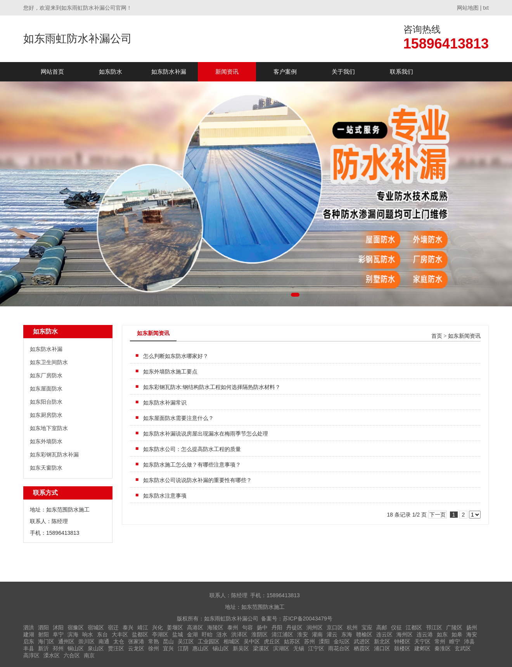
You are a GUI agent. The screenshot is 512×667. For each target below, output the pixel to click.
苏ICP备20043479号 (307, 618)
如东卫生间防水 (49, 362)
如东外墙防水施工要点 (170, 371)
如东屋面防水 (46, 388)
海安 (471, 634)
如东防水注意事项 (165, 495)
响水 (87, 634)
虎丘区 (272, 641)
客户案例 (285, 71)
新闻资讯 (227, 71)
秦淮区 (442, 648)
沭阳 (58, 627)
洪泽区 (239, 634)
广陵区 (454, 627)
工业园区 (209, 641)
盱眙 (207, 634)
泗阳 (43, 627)
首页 (436, 336)
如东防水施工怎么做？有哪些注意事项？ (192, 464)
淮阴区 (259, 634)
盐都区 (140, 634)
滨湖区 (281, 648)
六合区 (72, 655)
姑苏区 (292, 641)
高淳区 (31, 655)
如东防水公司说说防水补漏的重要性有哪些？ (197, 480)
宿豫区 (75, 627)
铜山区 (75, 648)
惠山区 (200, 648)
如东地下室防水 (49, 428)
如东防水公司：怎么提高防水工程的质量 (192, 449)
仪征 (396, 627)
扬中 (262, 627)
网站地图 (468, 8)
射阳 (43, 634)
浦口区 (382, 648)
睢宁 (454, 641)
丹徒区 (294, 627)
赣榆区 (364, 634)
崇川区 (86, 641)
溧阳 (324, 641)
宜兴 (168, 648)
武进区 (362, 641)
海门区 (46, 641)
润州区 (314, 627)
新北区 (382, 641)
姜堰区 (175, 627)
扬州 (471, 627)
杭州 (352, 627)
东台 (102, 634)
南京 (89, 655)
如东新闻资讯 (464, 336)
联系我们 (401, 71)
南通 (104, 641)
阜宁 (58, 634)
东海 (346, 634)
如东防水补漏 (168, 71)
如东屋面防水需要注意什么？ (178, 418)
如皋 (456, 634)
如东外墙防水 (46, 441)
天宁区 (422, 641)
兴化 (157, 627)
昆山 (168, 641)
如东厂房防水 (46, 375)
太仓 (118, 641)
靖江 (142, 627)
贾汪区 (116, 648)
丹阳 (277, 627)
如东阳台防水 (46, 402)
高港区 (195, 627)
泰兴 (128, 627)
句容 (247, 627)
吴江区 (186, 641)
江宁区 (316, 648)
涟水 (221, 634)
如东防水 (110, 71)
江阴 (183, 648)
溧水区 (51, 655)
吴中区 (252, 641)
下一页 (437, 514)
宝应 (367, 627)
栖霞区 (362, 648)
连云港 (425, 634)
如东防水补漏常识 (165, 402)
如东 (442, 634)
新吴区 (241, 648)
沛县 (469, 641)
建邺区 (422, 648)
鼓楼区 (402, 648)
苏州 (309, 641)
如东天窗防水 (46, 468)
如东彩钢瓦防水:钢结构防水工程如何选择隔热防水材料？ (211, 387)
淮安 (302, 634)
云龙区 (136, 648)
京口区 (335, 627)
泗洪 (28, 627)
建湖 (28, 634)
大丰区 (120, 634)
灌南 (317, 634)
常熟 (153, 641)
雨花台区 (339, 648)
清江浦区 (282, 634)
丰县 (28, 648)
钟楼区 (402, 641)
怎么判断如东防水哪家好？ (175, 356)
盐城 (177, 634)
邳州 (58, 648)
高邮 (381, 627)
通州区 (66, 641)
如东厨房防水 (46, 415)
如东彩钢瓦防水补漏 (54, 454)
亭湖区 (160, 634)
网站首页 (52, 71)
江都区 (414, 627)
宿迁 (113, 627)
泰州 (232, 627)
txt (486, 8)
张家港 (136, 641)
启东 (28, 641)
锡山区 (221, 648)
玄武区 (463, 648)
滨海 (72, 634)
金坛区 (342, 641)
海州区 (404, 634)
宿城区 (96, 627)
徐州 (153, 648)
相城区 (231, 641)
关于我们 (343, 71)
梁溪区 (261, 648)
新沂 (43, 648)
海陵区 (215, 627)
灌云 (332, 634)
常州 (439, 641)
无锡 (298, 648)
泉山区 (96, 648)
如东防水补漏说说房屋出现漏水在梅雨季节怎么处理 (205, 433)
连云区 (384, 634)
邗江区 (434, 627)
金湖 (192, 634)
